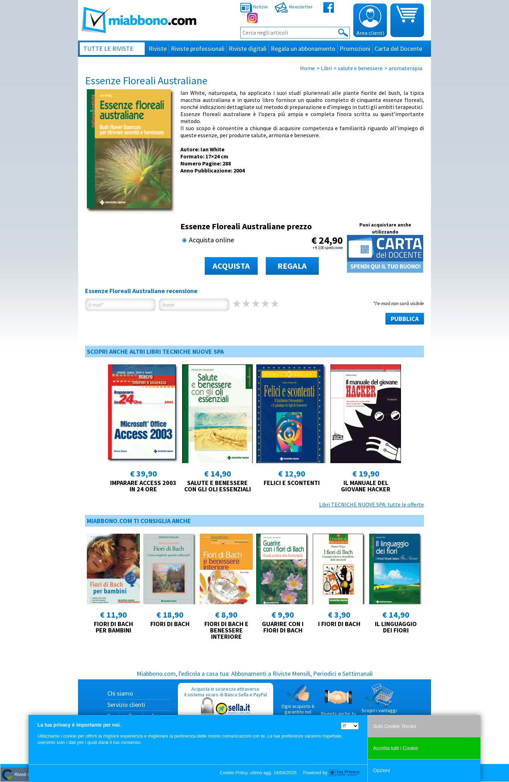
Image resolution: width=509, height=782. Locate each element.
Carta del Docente (398, 48)
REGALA (292, 265)
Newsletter (294, 7)
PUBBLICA (405, 319)
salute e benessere (360, 68)
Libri (326, 68)
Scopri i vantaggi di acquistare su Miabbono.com (379, 704)
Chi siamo (120, 693)
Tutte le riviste (108, 48)
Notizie (254, 7)
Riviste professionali (197, 48)
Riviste (158, 48)
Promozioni (355, 48)
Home (307, 68)
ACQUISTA (231, 265)
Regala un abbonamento (303, 48)
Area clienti (370, 20)
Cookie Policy (233, 772)
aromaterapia (405, 68)
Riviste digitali (248, 48)
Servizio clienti (126, 705)
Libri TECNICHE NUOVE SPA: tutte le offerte (371, 504)
